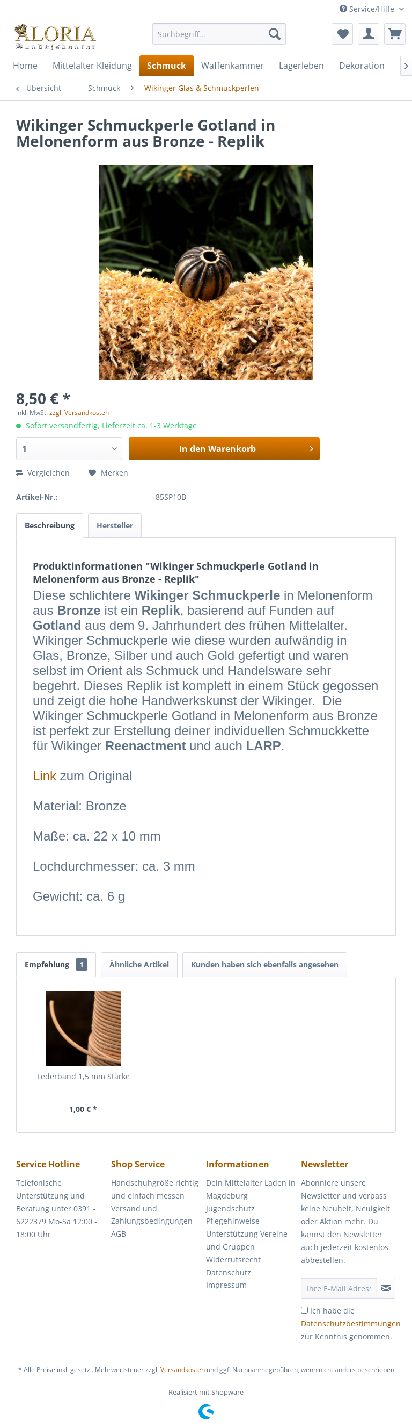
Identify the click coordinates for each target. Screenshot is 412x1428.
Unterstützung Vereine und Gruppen (247, 1240)
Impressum (226, 1285)
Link (44, 776)
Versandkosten (182, 1369)
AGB (118, 1234)
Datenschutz (228, 1272)
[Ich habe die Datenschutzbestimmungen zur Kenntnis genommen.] (304, 1310)
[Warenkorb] (395, 34)
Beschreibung (50, 525)
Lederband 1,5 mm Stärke (83, 1076)
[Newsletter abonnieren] (386, 1288)
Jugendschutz (230, 1208)
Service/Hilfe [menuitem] (368, 9)
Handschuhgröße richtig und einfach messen (154, 1189)
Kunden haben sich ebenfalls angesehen (265, 964)
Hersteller (115, 525)
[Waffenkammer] (232, 65)
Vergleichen (43, 473)
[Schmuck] (166, 65)
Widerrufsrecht (233, 1259)
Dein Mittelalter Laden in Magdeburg (251, 1189)
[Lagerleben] (301, 65)
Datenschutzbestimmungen (351, 1323)
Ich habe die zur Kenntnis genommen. (351, 1323)
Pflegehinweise (233, 1221)
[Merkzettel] (342, 34)
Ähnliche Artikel (139, 964)
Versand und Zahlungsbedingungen (152, 1214)
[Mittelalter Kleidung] (92, 65)
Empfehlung (56, 964)
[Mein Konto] (368, 34)
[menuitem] (219, 39)
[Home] (25, 65)
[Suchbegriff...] (219, 34)
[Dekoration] (362, 65)
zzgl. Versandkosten (79, 412)
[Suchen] (274, 34)
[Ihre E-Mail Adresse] (339, 1288)
